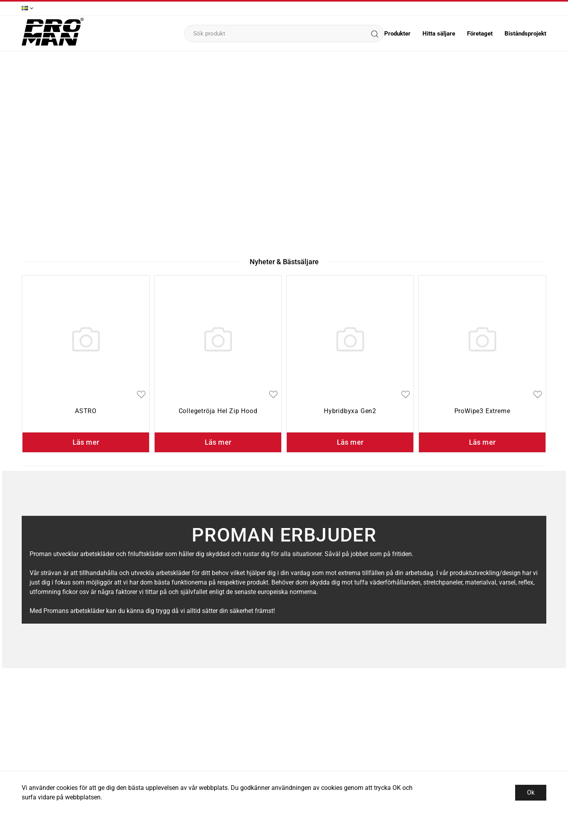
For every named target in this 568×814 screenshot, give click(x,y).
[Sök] (374, 33)
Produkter (397, 33)
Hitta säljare (438, 33)
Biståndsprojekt (525, 33)
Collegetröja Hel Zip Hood (218, 411)
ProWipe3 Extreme (482, 411)
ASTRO (86, 411)
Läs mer (86, 442)
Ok (530, 792)
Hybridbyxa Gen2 (350, 411)
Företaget (480, 33)
